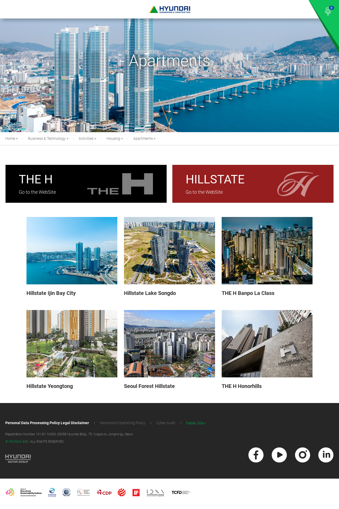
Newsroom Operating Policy (122, 423)
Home (10, 138)
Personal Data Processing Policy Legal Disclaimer (47, 423)
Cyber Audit (165, 423)
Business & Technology (47, 138)
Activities (86, 138)
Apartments (143, 138)
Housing (113, 138)
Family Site (195, 423)
